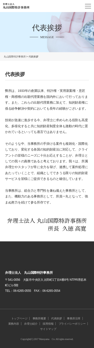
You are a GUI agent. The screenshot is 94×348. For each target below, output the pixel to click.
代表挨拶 (56, 318)
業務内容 (13, 323)
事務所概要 (39, 318)
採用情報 (48, 323)
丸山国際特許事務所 (15, 56)
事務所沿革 (73, 318)
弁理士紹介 (31, 323)
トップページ (19, 318)
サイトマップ (48, 328)
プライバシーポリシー (72, 323)
